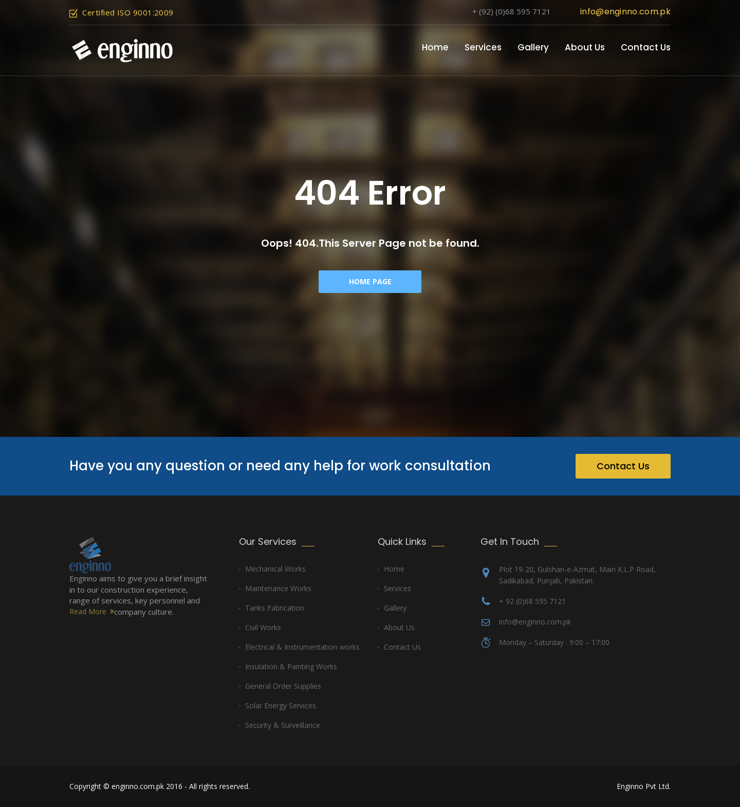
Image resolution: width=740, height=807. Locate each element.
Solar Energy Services (280, 705)
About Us (585, 47)
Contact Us (646, 47)
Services (483, 47)
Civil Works (263, 627)
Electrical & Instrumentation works (302, 647)
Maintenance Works (278, 588)
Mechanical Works (275, 569)
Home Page (370, 281)
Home (435, 47)
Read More (87, 611)
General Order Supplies (283, 686)
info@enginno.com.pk (625, 11)
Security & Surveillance (282, 725)
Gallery (533, 47)
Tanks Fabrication (274, 608)
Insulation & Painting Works (291, 666)
